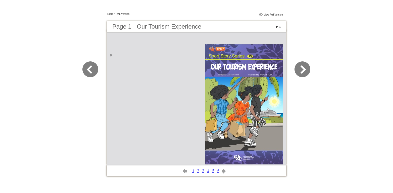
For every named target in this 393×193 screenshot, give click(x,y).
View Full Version (273, 14)
